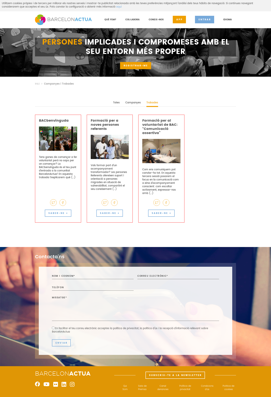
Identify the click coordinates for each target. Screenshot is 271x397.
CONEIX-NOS (156, 19)
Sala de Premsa (142, 387)
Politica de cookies (228, 387)
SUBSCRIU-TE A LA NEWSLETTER (175, 375)
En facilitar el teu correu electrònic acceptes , (130, 330)
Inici (37, 84)
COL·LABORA (132, 19)
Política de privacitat (185, 387)
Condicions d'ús (207, 387)
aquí (119, 7)
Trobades (152, 103)
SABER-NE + (58, 213)
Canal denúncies (162, 387)
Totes (116, 103)
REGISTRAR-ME (136, 65)
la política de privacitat (124, 328)
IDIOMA (227, 19)
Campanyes (133, 103)
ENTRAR (205, 19)
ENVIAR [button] (62, 343)
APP (179, 19)
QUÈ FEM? (110, 19)
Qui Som (125, 387)
